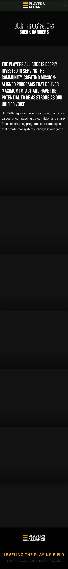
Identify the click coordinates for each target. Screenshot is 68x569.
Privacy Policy (55, 561)
